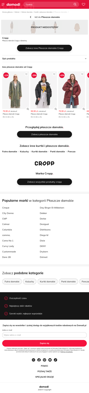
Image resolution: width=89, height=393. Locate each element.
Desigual (44, 224)
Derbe (43, 218)
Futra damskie (9, 151)
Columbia (7, 229)
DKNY (43, 246)
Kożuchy (24, 151)
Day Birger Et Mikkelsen (52, 207)
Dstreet (44, 257)
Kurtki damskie (39, 151)
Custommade (9, 251)
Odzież (17, 12)
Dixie (42, 240)
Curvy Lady (8, 246)
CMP (4, 218)
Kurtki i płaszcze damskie (43, 12)
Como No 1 (7, 240)
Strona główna (7, 12)
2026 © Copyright (44, 390)
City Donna (8, 213)
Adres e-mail (7, 330)
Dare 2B (6, 257)
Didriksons (45, 229)
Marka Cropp (44, 173)
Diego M (44, 235)
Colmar (6, 224)
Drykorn (44, 251)
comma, (6, 235)
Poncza (71, 151)
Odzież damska (27, 12)
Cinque (5, 207)
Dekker (43, 213)
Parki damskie (57, 151)
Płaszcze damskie (60, 12)
